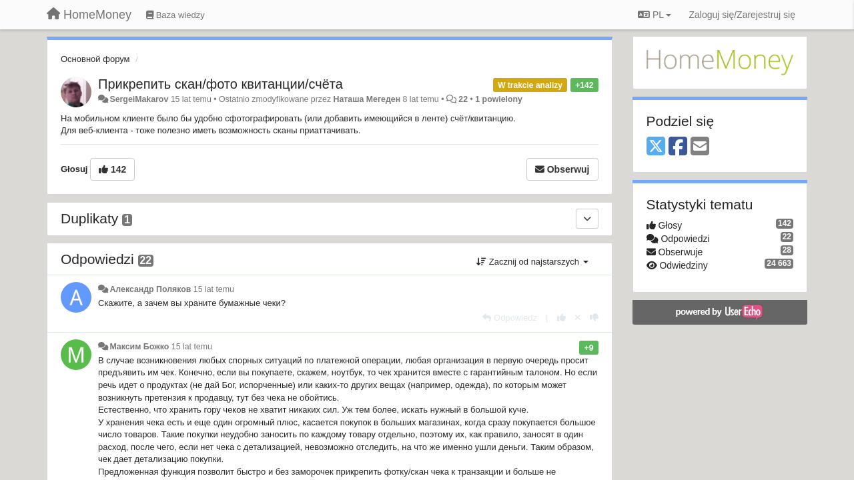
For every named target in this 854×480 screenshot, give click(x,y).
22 (463, 99)
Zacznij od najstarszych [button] (532, 262)
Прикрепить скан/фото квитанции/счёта (220, 84)
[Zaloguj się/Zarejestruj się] (742, 14)
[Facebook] (678, 147)
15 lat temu (213, 289)
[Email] (700, 147)
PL (654, 14)
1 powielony (498, 99)
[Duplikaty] (587, 219)
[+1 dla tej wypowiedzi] (561, 318)
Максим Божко (139, 346)
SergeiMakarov (138, 99)
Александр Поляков (150, 289)
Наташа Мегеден (367, 99)
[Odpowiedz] (509, 318)
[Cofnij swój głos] (577, 318)
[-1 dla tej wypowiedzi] (594, 318)
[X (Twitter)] (656, 147)
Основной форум (95, 59)
